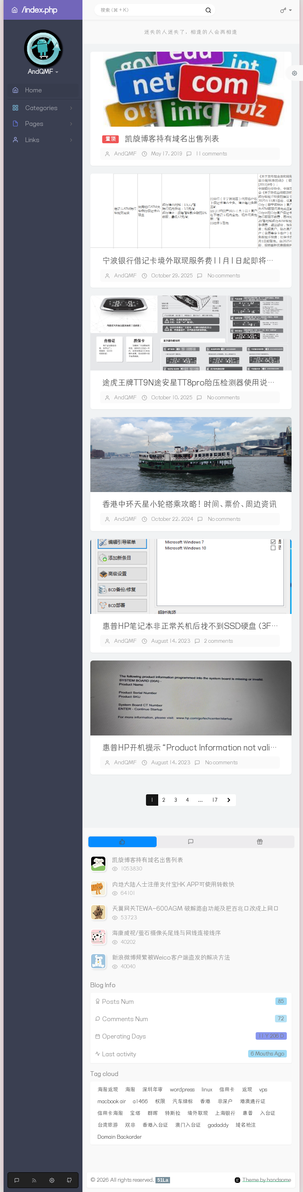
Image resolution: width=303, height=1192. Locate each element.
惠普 (248, 1113)
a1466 (140, 1101)
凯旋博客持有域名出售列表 (172, 139)
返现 (247, 1089)
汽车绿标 (182, 1101)
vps (263, 1089)
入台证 (267, 1113)
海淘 (130, 1089)
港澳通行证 (253, 1101)
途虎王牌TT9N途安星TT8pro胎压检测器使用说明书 (192, 382)
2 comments (218, 641)
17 (214, 800)
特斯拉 (172, 1113)
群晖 (153, 1113)
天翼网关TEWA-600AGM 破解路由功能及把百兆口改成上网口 (195, 908)
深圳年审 (152, 1089)
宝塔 (135, 1113)
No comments (223, 275)
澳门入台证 (188, 1125)
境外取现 (197, 1113)
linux (207, 1089)
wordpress (182, 1089)
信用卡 (227, 1089)
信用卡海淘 (110, 1113)
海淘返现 (107, 1089)
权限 (160, 1101)
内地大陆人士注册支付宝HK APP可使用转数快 (173, 884)
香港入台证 (155, 1125)
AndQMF (125, 153)
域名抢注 (246, 1125)
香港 (205, 1101)
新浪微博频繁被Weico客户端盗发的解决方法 (171, 957)
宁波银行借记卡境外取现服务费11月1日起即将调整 (192, 261)
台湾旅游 (107, 1125)
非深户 (225, 1101)
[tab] (122, 842)
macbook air (111, 1101)
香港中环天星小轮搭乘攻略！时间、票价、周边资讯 (189, 504)
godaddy (218, 1125)
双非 (130, 1125)
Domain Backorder (119, 1137)
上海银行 (225, 1113)
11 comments (211, 153)
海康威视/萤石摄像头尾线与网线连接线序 (166, 933)
